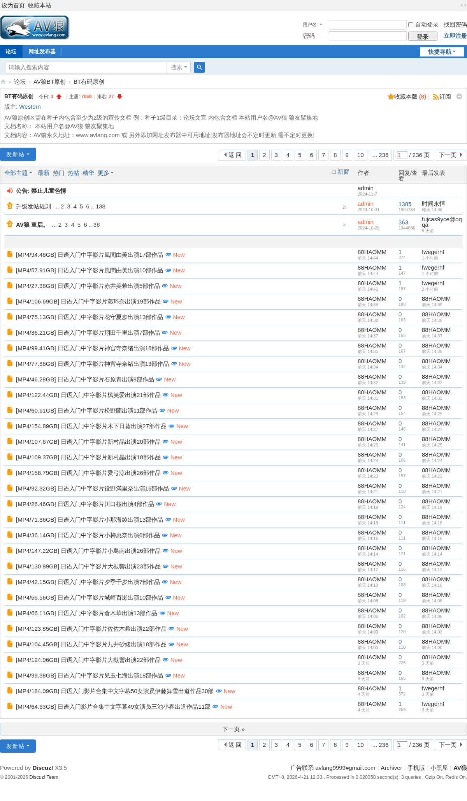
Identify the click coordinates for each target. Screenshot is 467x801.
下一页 (447, 155)
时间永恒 (433, 203)
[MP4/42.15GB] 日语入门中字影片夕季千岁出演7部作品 (88, 582)
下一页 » (233, 729)
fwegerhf (433, 252)
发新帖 (15, 154)
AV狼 (3, 81)
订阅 (445, 96)
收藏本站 (39, 5)
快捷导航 (439, 51)
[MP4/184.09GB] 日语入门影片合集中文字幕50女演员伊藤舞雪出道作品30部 (115, 691)
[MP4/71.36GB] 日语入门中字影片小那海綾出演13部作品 (89, 519)
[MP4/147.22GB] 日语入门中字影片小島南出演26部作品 (88, 550)
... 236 (380, 155)
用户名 (310, 24)
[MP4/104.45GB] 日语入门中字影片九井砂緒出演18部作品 (91, 644)
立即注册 (455, 35)
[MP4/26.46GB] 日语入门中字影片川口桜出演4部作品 (85, 504)
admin (366, 188)
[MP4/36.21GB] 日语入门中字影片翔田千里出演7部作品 (88, 332)
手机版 (416, 767)
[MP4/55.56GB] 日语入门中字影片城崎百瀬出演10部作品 (89, 597)
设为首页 (13, 5)
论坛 (20, 81)
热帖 (73, 172)
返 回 (235, 155)
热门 (59, 172)
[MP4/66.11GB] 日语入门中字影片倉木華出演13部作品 (86, 613)
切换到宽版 (463, 5)
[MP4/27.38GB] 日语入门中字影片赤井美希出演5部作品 (88, 285)
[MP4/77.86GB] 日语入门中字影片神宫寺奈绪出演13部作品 (92, 363)
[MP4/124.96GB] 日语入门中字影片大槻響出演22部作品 (88, 659)
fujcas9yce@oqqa (442, 222)
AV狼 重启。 (32, 224)
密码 (309, 35)
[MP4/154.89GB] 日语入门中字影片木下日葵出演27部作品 (91, 426)
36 (96, 224)
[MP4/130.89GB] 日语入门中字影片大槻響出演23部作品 (88, 566)
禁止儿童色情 (48, 190)
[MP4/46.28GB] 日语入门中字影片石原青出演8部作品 (85, 379)
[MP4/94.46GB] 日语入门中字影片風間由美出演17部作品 (89, 254)
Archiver (391, 767)
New (179, 254)
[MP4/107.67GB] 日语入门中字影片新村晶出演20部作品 (88, 441)
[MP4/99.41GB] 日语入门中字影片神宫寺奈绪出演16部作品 (92, 348)
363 (403, 222)
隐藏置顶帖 (344, 208)
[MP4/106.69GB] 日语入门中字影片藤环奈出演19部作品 (88, 301)
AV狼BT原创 (49, 81)
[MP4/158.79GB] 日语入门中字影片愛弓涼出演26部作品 (88, 472)
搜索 (177, 67)
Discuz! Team (44, 777)
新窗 (343, 172)
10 (360, 155)
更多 (103, 172)
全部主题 (16, 172)
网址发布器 (42, 51)
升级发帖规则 (33, 206)
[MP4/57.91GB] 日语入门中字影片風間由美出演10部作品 (89, 270)
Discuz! (42, 767)
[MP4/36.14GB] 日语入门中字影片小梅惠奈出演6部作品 (88, 535)
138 (100, 206)
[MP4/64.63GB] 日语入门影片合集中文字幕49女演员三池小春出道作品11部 (113, 706)
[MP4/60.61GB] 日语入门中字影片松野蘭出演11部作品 (86, 410)
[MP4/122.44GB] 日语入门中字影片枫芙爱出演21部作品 (88, 395)
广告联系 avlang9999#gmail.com (332, 767)
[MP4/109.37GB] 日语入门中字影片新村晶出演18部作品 (88, 457)
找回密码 (455, 24)
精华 (88, 172)
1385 (405, 204)
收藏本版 (410, 96)
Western (30, 106)
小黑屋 (439, 767)
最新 (43, 172)
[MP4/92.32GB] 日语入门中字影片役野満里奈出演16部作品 (92, 488)
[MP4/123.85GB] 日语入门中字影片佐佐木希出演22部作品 (91, 628)
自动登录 (423, 24)
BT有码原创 (89, 81)
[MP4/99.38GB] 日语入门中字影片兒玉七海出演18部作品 (89, 675)
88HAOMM (372, 252)
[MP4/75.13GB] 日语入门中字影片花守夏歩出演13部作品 (89, 317)
